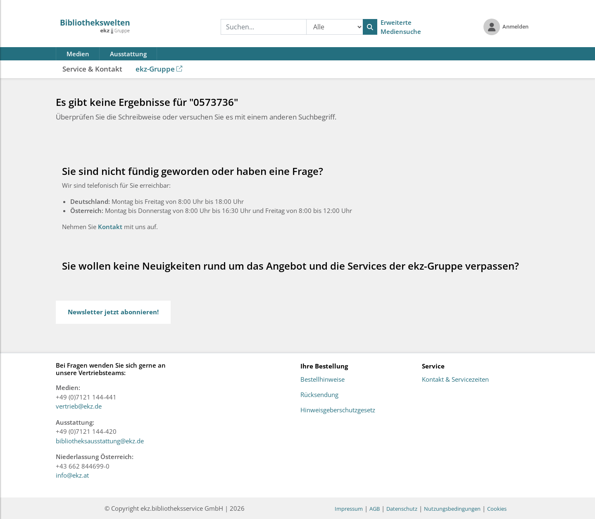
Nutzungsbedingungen (452, 508)
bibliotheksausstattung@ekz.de (100, 441)
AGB (374, 508)
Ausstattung (128, 54)
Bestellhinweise (322, 380)
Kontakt (111, 226)
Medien (78, 54)
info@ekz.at (72, 475)
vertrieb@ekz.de (79, 406)
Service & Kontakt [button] (92, 69)
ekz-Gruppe (159, 69)
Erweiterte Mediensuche (401, 27)
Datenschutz (401, 508)
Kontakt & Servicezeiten (455, 380)
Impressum (349, 508)
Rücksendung (319, 395)
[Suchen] (370, 27)
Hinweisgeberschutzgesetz (337, 410)
